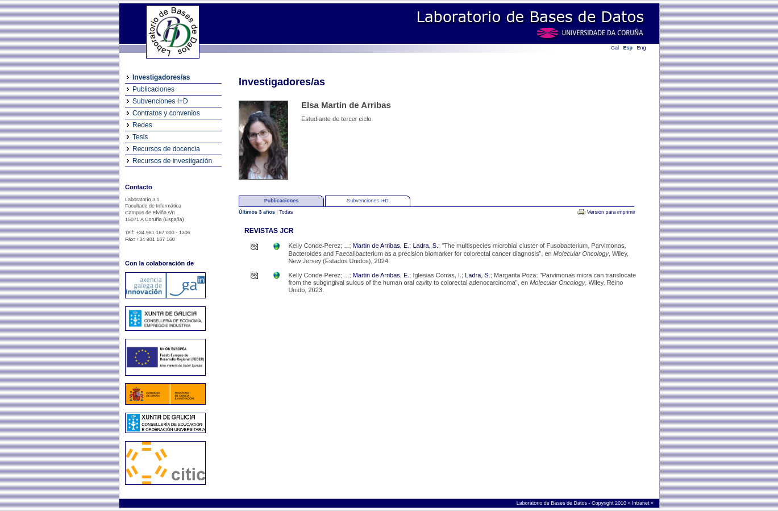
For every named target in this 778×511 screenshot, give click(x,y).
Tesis (140, 137)
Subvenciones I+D (160, 101)
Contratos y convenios (166, 113)
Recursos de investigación (172, 161)
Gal (615, 48)
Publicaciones (153, 89)
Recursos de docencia (166, 149)
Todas (286, 212)
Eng (641, 48)
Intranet (641, 503)
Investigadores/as (161, 77)
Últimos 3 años (258, 212)
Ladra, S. (425, 245)
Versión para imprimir (611, 212)
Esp (628, 48)
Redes (142, 125)
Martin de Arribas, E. (381, 245)
